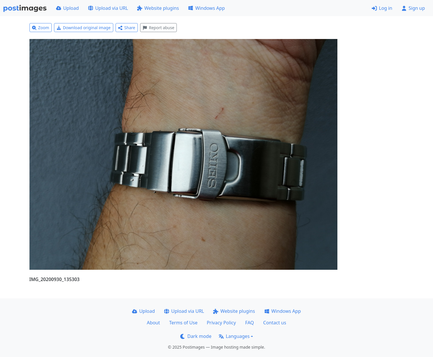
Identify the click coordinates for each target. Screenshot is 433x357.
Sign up (413, 8)
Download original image (84, 27)
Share (126, 27)
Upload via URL (108, 8)
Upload (67, 8)
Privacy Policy (221, 322)
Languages (234, 336)
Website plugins (158, 8)
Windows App (206, 8)
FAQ (249, 322)
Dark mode (195, 336)
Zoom (40, 27)
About (153, 322)
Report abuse (158, 27)
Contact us (274, 322)
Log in (382, 8)
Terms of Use (183, 322)
